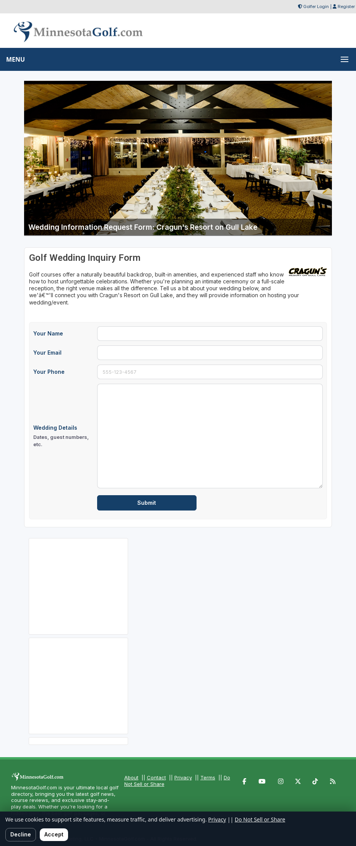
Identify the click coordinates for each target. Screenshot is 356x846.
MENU (15, 59)
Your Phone (49, 371)
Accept (53, 834)
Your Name (48, 333)
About (131, 777)
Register (346, 6)
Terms (207, 777)
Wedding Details (63, 436)
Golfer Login (316, 6)
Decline (20, 834)
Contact (156, 777)
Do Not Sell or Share (260, 819)
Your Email (47, 352)
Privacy (183, 777)
